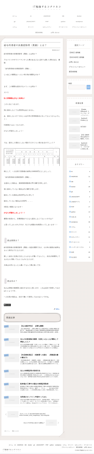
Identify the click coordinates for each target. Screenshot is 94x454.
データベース (88, 446)
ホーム (6, 446)
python (50, 446)
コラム (63, 446)
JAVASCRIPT (37, 446)
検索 (70, 83)
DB (21, 446)
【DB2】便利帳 (74, 52)
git (31, 446)
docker (26, 446)
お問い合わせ (74, 62)
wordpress (56, 446)
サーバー (69, 446)
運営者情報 (73, 72)
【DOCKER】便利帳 (76, 57)
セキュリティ (78, 446)
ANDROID (16, 446)
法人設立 (7, 304)
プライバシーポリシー (77, 67)
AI (10, 446)
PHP (44, 446)
